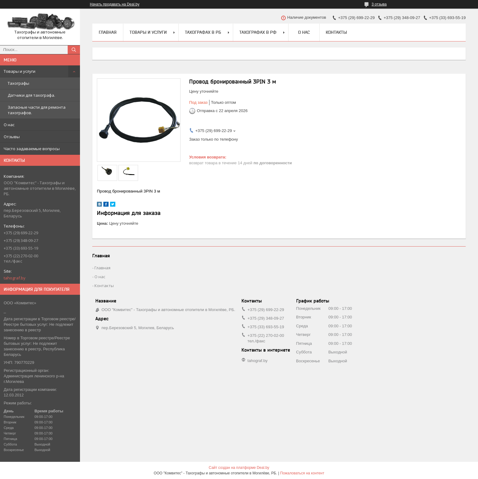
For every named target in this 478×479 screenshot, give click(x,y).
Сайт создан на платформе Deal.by (239, 467)
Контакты (336, 32)
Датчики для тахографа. (31, 95)
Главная (108, 32)
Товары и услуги (19, 71)
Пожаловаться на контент (302, 473)
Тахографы (18, 83)
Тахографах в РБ (203, 32)
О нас (9, 124)
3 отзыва (379, 4)
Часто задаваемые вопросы (32, 148)
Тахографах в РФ (258, 32)
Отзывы (12, 136)
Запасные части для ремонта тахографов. (37, 109)
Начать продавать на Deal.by (114, 4)
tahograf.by (15, 278)
